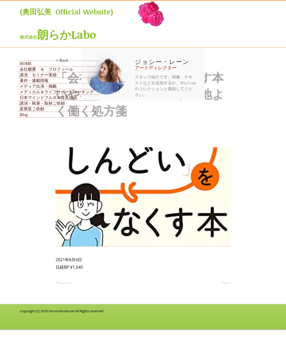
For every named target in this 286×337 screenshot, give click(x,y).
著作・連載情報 (34, 80)
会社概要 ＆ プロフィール (46, 69)
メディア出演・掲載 (38, 86)
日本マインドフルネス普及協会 (48, 97)
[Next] (218, 283)
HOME (26, 63)
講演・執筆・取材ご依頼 (42, 103)
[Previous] (73, 283)
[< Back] (73, 60)
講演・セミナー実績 (38, 75)
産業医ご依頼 (32, 109)
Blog (24, 114)
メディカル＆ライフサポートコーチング (57, 92)
